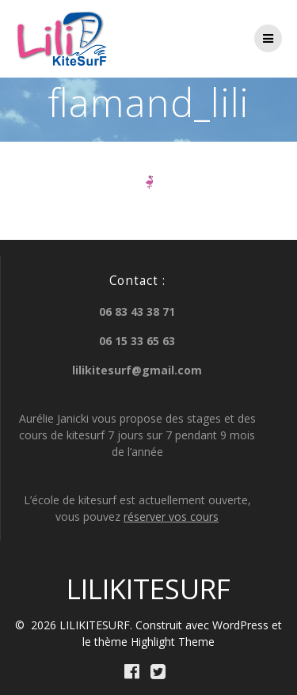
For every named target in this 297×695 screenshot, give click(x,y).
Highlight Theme (173, 641)
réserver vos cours (171, 516)
